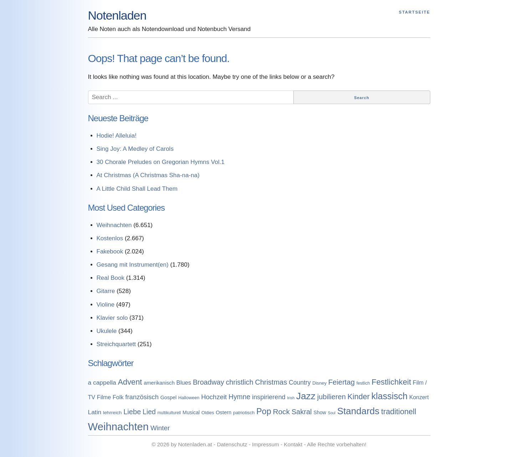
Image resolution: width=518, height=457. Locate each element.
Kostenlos (110, 238)
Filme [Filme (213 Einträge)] (104, 397)
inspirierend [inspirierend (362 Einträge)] (268, 397)
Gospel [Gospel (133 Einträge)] (168, 397)
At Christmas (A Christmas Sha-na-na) (148, 175)
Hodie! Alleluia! (117, 135)
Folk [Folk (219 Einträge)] (118, 397)
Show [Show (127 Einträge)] (319, 412)
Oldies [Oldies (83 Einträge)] (207, 412)
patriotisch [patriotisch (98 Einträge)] (244, 412)
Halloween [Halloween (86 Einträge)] (188, 397)
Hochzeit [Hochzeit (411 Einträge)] (214, 397)
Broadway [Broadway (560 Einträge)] (208, 382)
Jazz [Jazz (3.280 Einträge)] (306, 396)
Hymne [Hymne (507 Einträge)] (239, 397)
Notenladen (117, 15)
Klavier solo (112, 317)
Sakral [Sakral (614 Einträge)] (302, 412)
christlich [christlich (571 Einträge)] (239, 382)
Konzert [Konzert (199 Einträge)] (419, 397)
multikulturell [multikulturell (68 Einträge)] (169, 412)
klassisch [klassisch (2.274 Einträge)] (389, 396)
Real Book (110, 277)
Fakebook (110, 251)
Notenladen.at (195, 444)
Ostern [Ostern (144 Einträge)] (223, 412)
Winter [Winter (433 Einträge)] (160, 428)
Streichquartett (116, 344)
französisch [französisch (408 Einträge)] (142, 397)
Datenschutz (232, 444)
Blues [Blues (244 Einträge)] (183, 382)
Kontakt (293, 444)
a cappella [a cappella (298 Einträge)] (102, 382)
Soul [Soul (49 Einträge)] (331, 413)
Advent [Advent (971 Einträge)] (130, 382)
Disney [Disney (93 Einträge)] (319, 383)
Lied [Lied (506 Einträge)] (149, 412)
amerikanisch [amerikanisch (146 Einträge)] (159, 383)
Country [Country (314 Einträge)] (300, 382)
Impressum (265, 444)
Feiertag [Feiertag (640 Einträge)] (341, 382)
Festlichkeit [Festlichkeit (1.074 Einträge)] (391, 382)
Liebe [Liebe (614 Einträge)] (132, 412)
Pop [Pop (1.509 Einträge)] (263, 411)
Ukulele (107, 331)
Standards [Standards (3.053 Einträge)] (358, 411)
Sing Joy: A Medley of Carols (135, 148)
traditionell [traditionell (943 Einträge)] (398, 411)
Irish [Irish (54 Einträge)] (290, 398)
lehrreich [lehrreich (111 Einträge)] (112, 412)
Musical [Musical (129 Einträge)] (191, 412)
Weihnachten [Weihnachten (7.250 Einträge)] (118, 426)
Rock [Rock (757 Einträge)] (281, 411)
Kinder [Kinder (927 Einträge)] (359, 396)
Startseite (414, 12)
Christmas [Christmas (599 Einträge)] (271, 382)
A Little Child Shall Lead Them (137, 188)
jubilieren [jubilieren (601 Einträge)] (331, 397)
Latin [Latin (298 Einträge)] (95, 412)
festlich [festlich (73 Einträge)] (363, 383)
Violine (106, 304)
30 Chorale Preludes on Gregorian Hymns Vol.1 (161, 162)
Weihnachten (114, 225)
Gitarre (106, 291)
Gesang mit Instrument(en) (133, 264)
